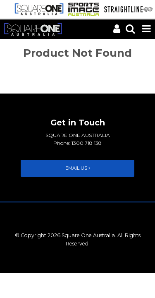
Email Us (77, 168)
